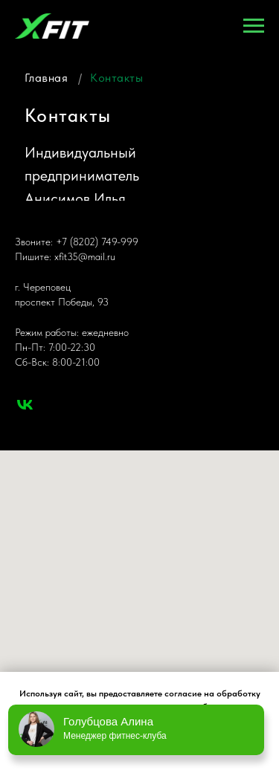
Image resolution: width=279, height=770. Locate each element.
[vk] (25, 404)
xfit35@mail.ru (84, 256)
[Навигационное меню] (253, 26)
